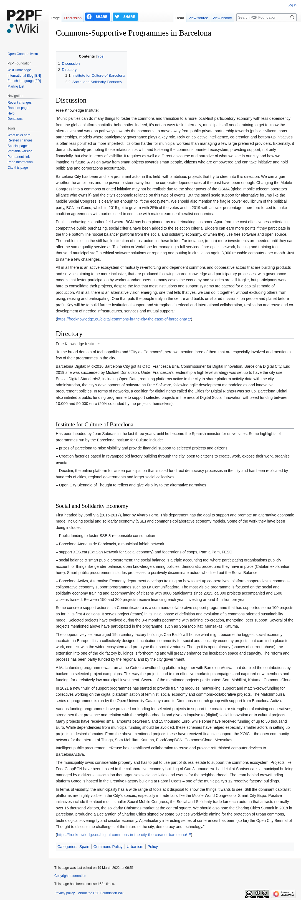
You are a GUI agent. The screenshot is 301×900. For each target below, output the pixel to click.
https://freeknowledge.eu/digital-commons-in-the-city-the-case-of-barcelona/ (122, 319)
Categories (66, 846)
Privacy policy (64, 893)
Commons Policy (108, 846)
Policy (153, 846)
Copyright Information (70, 876)
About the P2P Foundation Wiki (101, 893)
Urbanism (135, 846)
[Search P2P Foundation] (266, 17)
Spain (84, 846)
